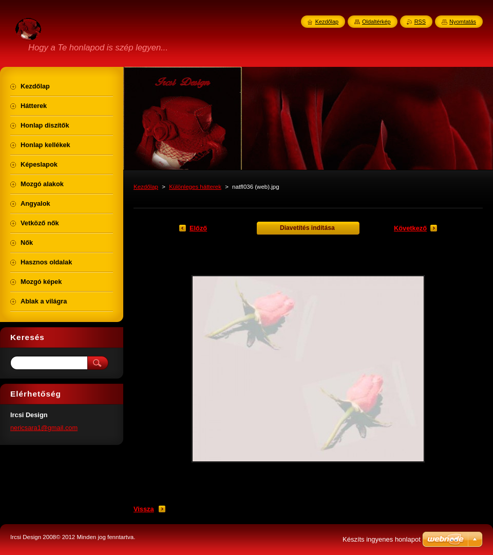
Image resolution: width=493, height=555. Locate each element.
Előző (198, 228)
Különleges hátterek (195, 187)
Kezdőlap (146, 187)
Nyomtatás (462, 22)
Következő (410, 228)
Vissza (144, 509)
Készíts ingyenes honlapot (382, 539)
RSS (420, 22)
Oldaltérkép (376, 22)
